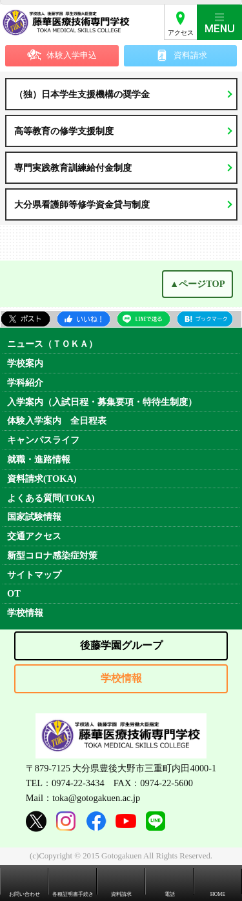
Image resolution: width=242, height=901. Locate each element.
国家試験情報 (34, 516)
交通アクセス (34, 535)
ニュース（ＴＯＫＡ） (52, 343)
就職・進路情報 (38, 459)
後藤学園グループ (121, 645)
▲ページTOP (197, 284)
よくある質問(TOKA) (51, 497)
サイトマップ (34, 574)
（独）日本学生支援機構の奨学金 (82, 94)
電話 (170, 894)
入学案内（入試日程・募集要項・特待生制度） (102, 401)
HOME (218, 894)
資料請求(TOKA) (42, 478)
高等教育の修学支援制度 (64, 131)
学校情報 (25, 612)
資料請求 (190, 55)
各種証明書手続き (73, 894)
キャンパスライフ (43, 439)
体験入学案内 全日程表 (56, 420)
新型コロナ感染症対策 (52, 555)
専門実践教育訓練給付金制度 (73, 168)
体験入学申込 (71, 55)
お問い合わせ (24, 894)
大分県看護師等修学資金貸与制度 (82, 204)
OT (14, 593)
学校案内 (25, 363)
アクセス (181, 32)
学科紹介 (25, 382)
